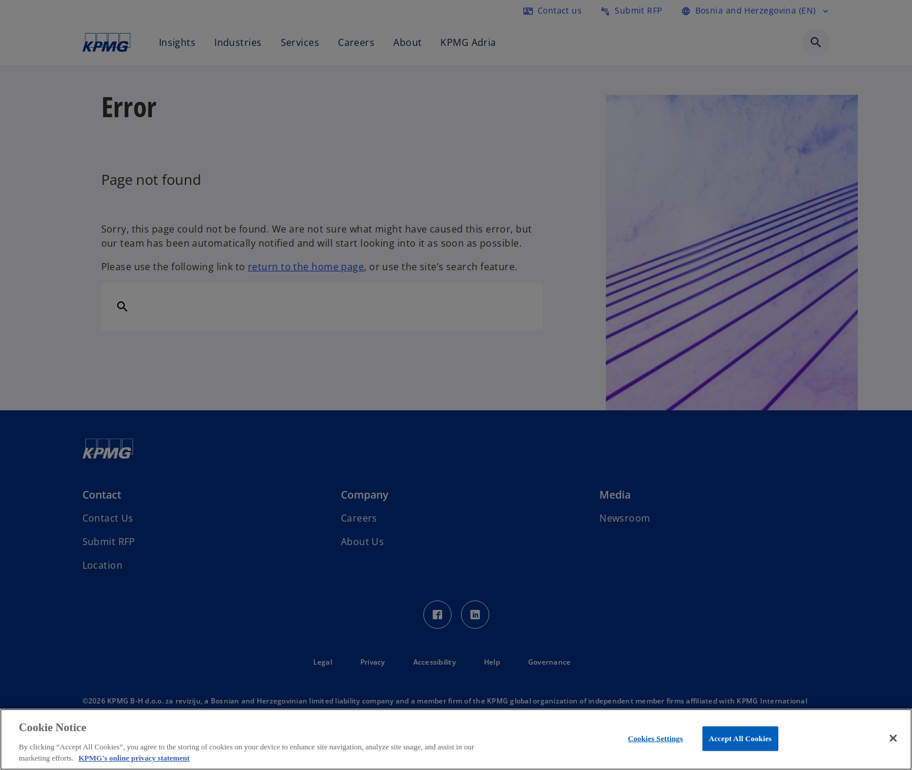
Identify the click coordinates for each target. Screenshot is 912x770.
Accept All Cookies (740, 738)
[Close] (893, 738)
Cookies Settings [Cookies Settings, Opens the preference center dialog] (655, 738)
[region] (456, 739)
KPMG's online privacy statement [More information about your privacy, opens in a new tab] (134, 758)
